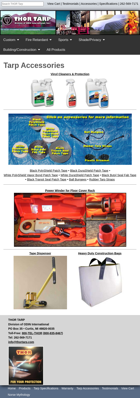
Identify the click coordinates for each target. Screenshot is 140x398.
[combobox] (23, 4)
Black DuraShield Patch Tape (89, 170)
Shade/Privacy (90, 40)
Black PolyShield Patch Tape (48, 170)
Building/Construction (19, 50)
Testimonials (70, 3)
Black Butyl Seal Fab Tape (119, 175)
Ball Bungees (78, 179)
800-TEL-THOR (32, 333)
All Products (56, 50)
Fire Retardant (37, 40)
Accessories (89, 3)
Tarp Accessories (87, 388)
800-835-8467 (53, 333)
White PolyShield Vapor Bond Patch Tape (31, 175)
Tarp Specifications (46, 388)
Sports (63, 40)
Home (12, 388)
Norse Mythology (19, 394)
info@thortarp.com (21, 342)
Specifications (108, 3)
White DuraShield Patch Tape (80, 175)
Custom (9, 40)
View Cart (53, 3)
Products (24, 388)
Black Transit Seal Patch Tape (46, 179)
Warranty (67, 388)
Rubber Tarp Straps (102, 179)
